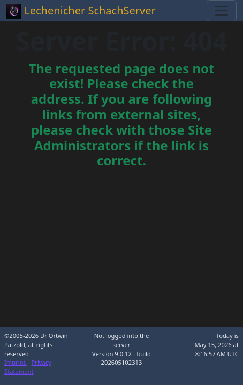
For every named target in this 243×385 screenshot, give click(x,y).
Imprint (15, 362)
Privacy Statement (27, 366)
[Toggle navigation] (222, 10)
